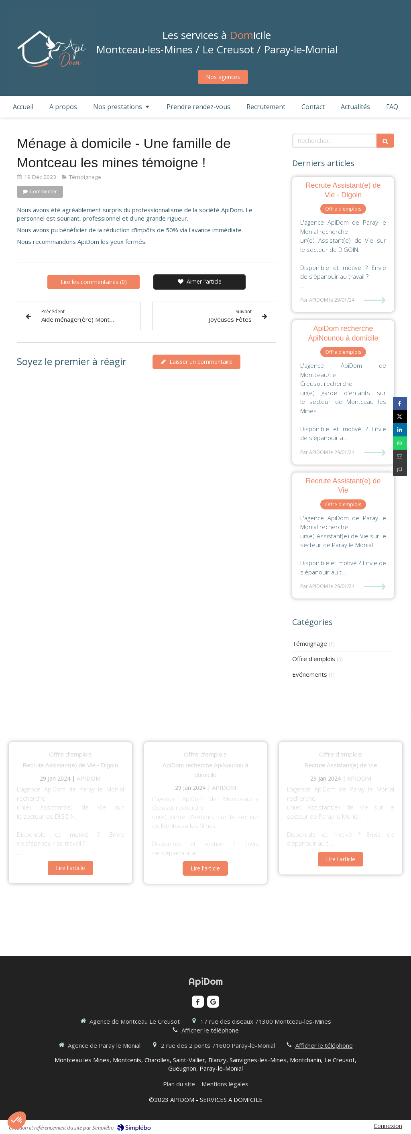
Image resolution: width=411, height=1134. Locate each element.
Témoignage (309, 643)
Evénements (309, 674)
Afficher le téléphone (210, 1030)
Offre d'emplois (313, 659)
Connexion (388, 1126)
